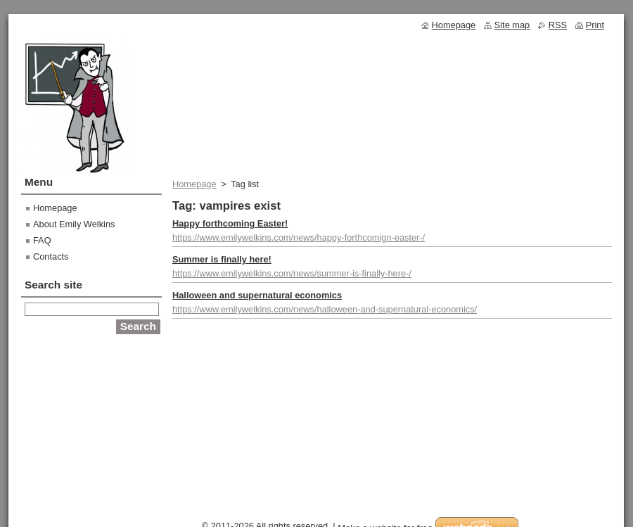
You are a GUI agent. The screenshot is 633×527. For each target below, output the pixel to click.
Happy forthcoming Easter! (230, 223)
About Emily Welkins (74, 224)
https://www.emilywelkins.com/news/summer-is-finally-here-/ (291, 273)
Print (595, 25)
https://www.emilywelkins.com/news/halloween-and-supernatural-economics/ (324, 309)
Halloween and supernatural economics (257, 295)
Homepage (194, 184)
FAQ (42, 240)
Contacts (51, 256)
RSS (558, 25)
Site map (512, 25)
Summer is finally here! (221, 259)
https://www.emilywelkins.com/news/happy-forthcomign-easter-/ (298, 237)
